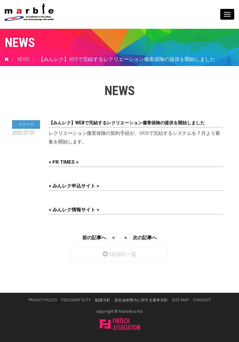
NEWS (23, 59)
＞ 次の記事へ (140, 237)
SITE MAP (180, 300)
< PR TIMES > (64, 161)
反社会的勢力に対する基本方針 (141, 300)
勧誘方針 (102, 300)
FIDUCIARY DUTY (76, 300)
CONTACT (202, 300)
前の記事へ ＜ (99, 237)
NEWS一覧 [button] (119, 252)
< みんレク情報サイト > (74, 209)
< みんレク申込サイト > (74, 185)
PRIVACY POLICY (42, 300)
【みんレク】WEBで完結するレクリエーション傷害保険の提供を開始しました (126, 59)
